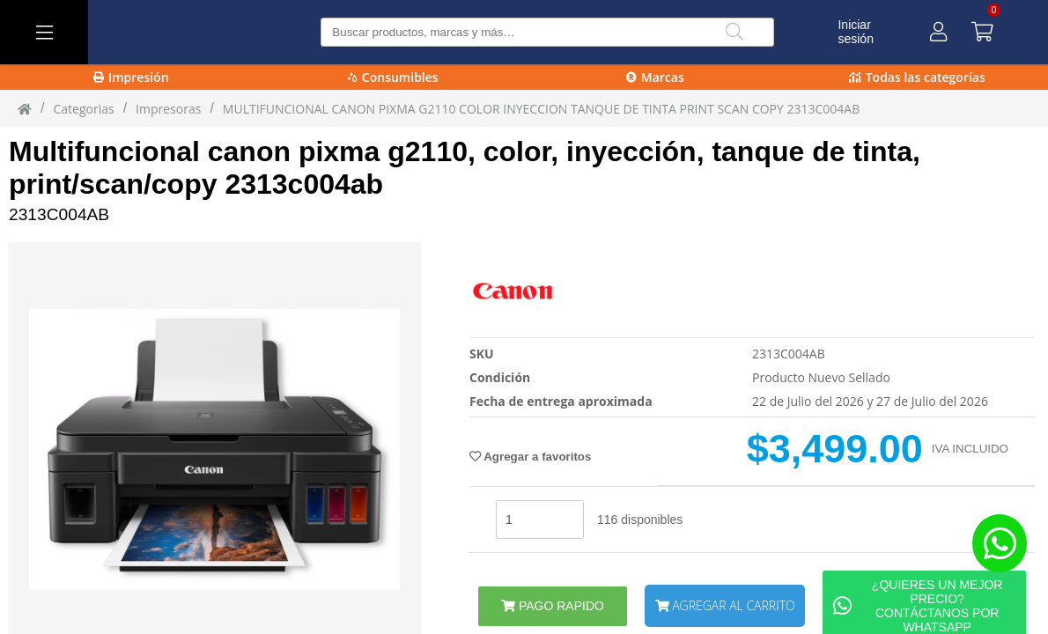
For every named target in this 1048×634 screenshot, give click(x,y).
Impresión (131, 77)
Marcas (655, 77)
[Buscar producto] (547, 32)
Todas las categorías (917, 77)
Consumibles (393, 77)
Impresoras (168, 108)
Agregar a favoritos (530, 456)
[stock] (540, 519)
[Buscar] (734, 32)
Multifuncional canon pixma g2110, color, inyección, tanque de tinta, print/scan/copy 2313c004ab (464, 168)
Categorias (83, 108)
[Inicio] (25, 108)
